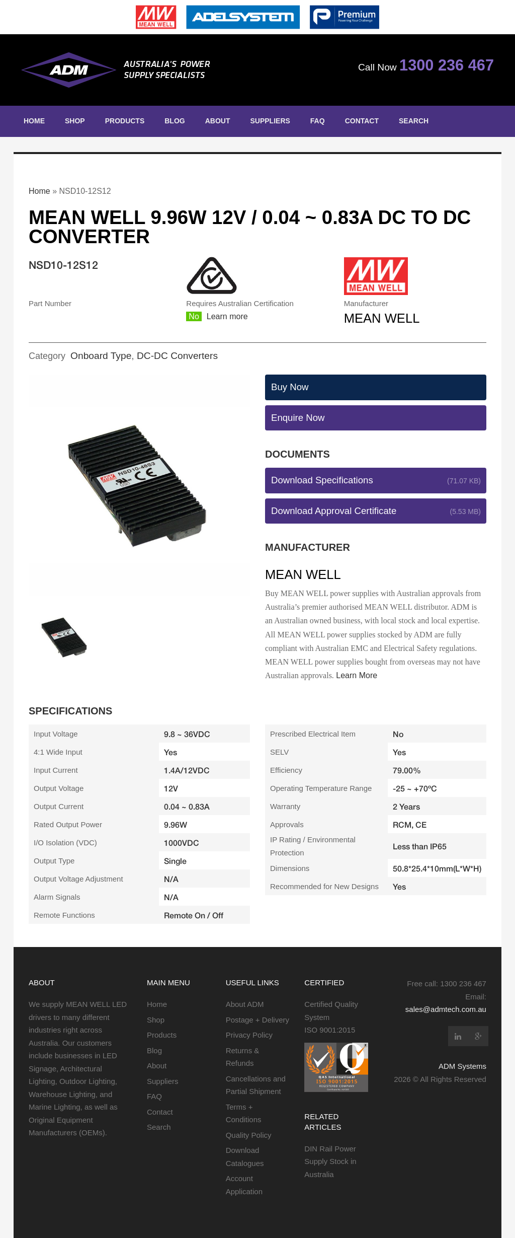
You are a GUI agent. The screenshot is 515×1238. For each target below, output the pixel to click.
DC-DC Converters (177, 355)
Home (34, 121)
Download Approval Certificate (333, 510)
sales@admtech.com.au (445, 1009)
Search (413, 121)
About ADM (245, 1004)
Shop (75, 121)
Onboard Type (100, 355)
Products (125, 121)
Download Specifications (322, 480)
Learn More (356, 675)
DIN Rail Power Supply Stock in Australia (330, 1161)
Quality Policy (249, 1135)
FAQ (317, 121)
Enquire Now (298, 417)
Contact (362, 121)
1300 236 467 (446, 65)
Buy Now (289, 387)
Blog (174, 121)
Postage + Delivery (257, 1019)
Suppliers (270, 121)
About (217, 121)
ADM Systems (462, 1066)
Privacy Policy (249, 1035)
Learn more (227, 316)
